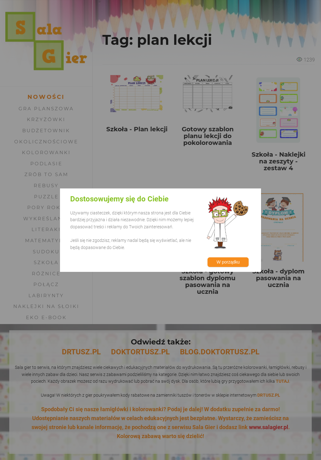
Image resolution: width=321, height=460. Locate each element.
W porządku (228, 262)
